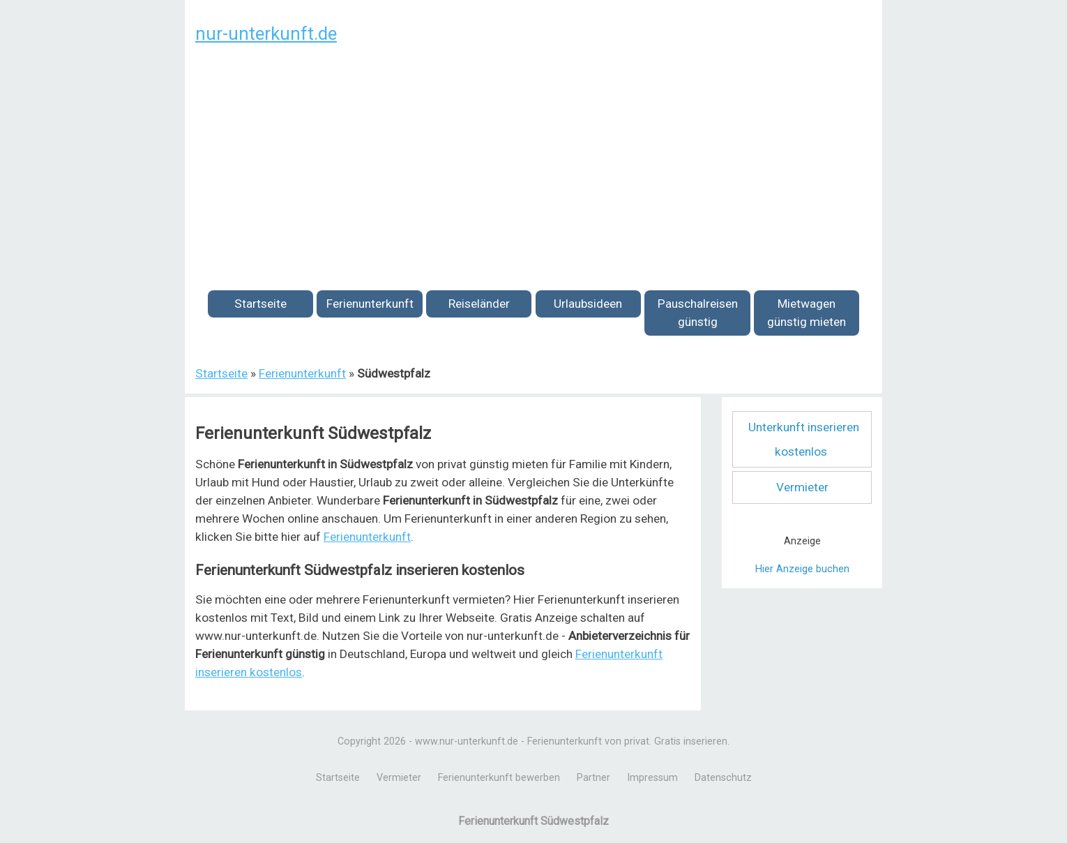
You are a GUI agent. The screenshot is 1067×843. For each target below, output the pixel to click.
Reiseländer (479, 304)
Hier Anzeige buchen (802, 569)
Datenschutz (723, 778)
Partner (593, 778)
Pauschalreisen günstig (698, 313)
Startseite (260, 304)
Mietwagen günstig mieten (806, 313)
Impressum (652, 778)
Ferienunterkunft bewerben (499, 778)
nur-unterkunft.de (266, 33)
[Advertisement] (533, 159)
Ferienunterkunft (370, 304)
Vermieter (802, 487)
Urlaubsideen (588, 304)
